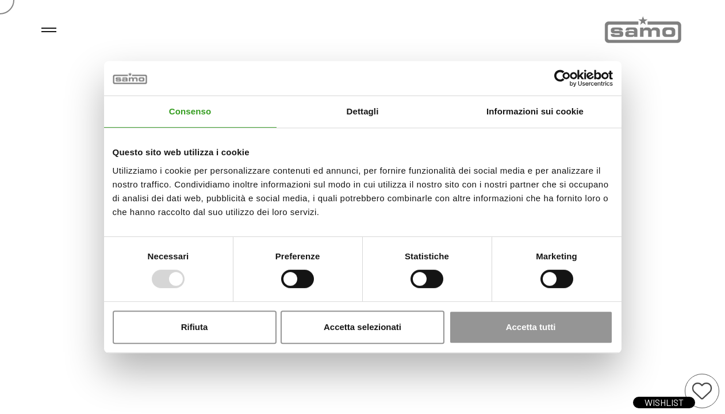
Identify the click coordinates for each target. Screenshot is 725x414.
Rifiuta (194, 327)
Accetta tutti (531, 327)
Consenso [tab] (190, 111)
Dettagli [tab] (363, 111)
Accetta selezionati (362, 327)
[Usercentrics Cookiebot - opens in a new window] (562, 78)
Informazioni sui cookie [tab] (535, 111)
